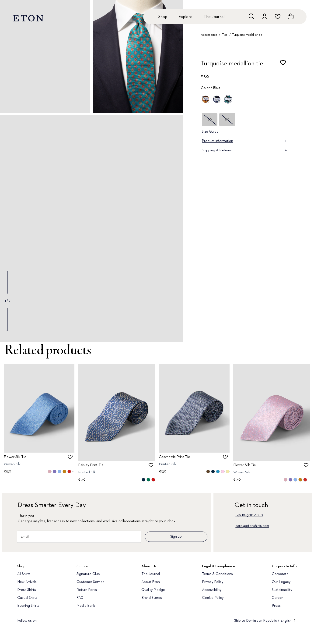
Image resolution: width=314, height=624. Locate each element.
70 (210, 119)
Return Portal (87, 590)
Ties (224, 34)
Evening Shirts (28, 606)
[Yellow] (205, 99)
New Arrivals (27, 582)
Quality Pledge (153, 590)
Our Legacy (281, 582)
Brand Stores (151, 598)
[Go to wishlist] (277, 16)
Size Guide (210, 132)
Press (276, 606)
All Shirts (24, 574)
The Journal (214, 17)
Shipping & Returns (245, 150)
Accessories (209, 34)
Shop (162, 17)
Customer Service (91, 582)
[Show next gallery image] (7, 319)
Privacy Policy (212, 582)
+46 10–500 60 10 (249, 515)
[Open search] (251, 16)
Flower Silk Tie (15, 457)
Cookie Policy (212, 598)
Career (277, 598)
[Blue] (216, 99)
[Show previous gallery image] (7, 282)
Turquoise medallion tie (247, 34)
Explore (185, 17)
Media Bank (86, 606)
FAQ (80, 598)
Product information (245, 141)
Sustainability (282, 590)
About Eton (150, 582)
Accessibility (211, 590)
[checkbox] (283, 65)
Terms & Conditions (217, 574)
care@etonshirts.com (252, 526)
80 (227, 119)
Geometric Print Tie (174, 457)
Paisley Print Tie (91, 465)
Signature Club (88, 574)
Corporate (280, 574)
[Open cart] (290, 16)
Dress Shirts (26, 590)
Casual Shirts (27, 598)
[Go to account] (264, 16)
